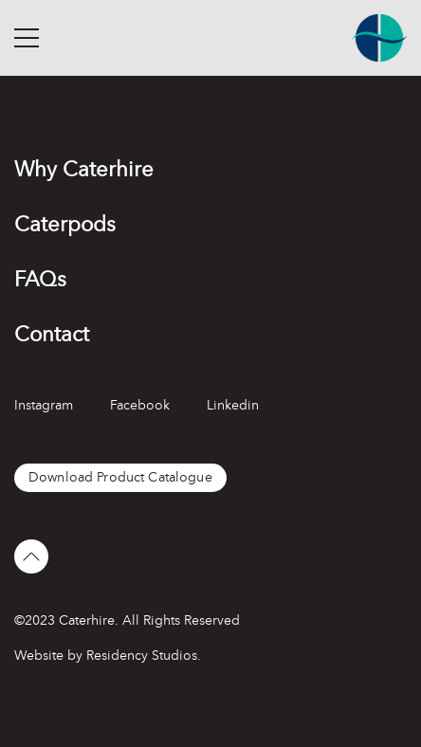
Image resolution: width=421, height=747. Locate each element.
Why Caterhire (84, 169)
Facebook (140, 405)
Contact (51, 334)
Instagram (43, 405)
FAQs (40, 279)
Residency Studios (141, 655)
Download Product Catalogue (120, 477)
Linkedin (233, 405)
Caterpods (65, 224)
